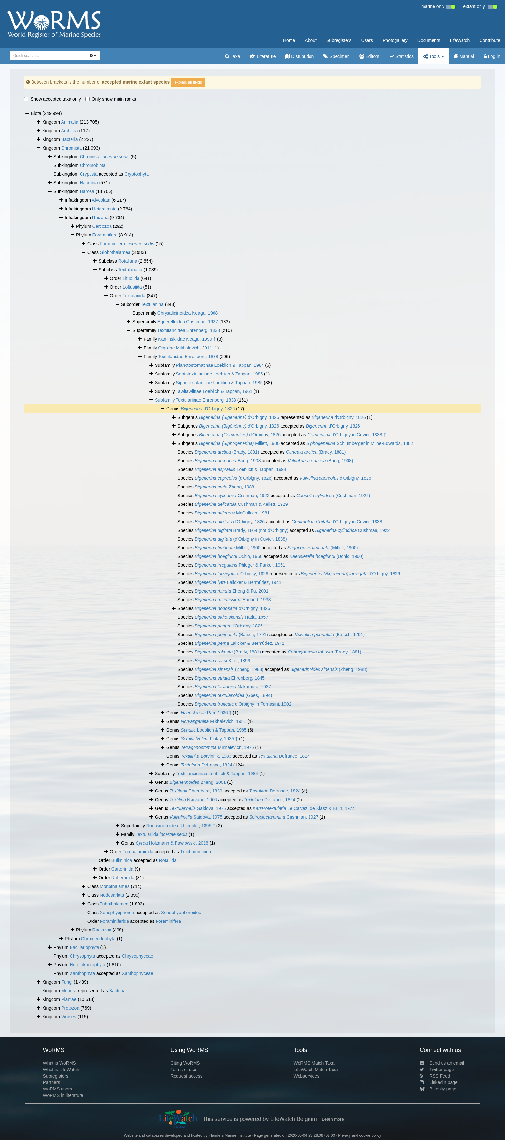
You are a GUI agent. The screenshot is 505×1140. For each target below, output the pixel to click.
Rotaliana (127, 261)
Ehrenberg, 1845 (230, 678)
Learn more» (334, 1119)
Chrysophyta (82, 956)
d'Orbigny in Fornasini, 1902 (243, 704)
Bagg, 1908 (228, 460)
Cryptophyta (136, 174)
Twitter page (437, 1069)
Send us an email (442, 1063)
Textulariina (152, 304)
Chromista (71, 148)
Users (367, 40)
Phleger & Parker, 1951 (240, 565)
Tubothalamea (114, 903)
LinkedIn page (439, 1082)
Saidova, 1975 (197, 808)
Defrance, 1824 (284, 756)
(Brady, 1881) (227, 452)
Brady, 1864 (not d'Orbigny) (241, 530)
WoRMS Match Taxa (314, 1063)
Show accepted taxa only (52, 99)
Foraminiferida (114, 921)
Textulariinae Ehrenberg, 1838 (206, 400)
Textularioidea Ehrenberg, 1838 (188, 330)
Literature (263, 56)
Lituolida (131, 278)
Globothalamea (115, 252)
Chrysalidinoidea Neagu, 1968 (187, 313)
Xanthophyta (82, 973)
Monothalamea (115, 886)
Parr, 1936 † (206, 712)
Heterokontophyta (88, 964)
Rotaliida (167, 860)
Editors (369, 56)
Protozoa (70, 1008)
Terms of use (183, 1069)
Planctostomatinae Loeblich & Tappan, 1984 (220, 365)
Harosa (87, 191)
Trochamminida (137, 851)
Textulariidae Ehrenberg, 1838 (188, 356)
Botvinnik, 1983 (206, 756)
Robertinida (123, 877)
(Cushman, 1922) (333, 495)
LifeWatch (460, 40)
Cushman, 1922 (232, 495)
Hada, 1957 (231, 617)
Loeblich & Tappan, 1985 (213, 730)
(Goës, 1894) (233, 695)
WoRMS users (57, 1088)
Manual (464, 56)
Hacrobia (89, 182)
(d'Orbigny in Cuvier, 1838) (241, 539)
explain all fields (188, 82)
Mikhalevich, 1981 (213, 721)
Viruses (68, 1016)
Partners (51, 1082)
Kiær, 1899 (222, 660)
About (311, 40)
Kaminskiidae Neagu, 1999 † (187, 339)
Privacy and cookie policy (359, 1135)
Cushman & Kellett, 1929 (241, 504)
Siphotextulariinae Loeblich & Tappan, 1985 (219, 382)
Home (289, 40)
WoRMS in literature (63, 1095)
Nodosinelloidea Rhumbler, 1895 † (180, 825)
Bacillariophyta (84, 947)
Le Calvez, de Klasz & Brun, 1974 (304, 808)
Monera (68, 990)
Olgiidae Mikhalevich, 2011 (185, 347)
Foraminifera (105, 234)
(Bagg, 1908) (320, 460)
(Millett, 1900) (322, 547)
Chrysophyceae (137, 956)
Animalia (69, 122)
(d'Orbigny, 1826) (234, 478)
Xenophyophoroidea (181, 912)
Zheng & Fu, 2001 (232, 591)
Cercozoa (102, 226)
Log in (492, 56)
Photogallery (395, 40)
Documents (428, 40)
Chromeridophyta (98, 938)
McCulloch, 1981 (232, 512)
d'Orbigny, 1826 (208, 408)
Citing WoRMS (185, 1063)
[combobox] (48, 55)
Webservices (306, 1076)
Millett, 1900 (239, 443)
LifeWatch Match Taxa (316, 1069)
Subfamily (165, 400)
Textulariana (130, 269)
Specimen (336, 56)
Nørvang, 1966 (193, 799)
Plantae (68, 999)
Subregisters (339, 40)
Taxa (232, 56)
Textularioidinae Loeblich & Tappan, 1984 (217, 773)
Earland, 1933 (233, 599)
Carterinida (122, 869)
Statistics (401, 56)
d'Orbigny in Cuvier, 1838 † (346, 434)
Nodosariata (112, 895)
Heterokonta (104, 208)
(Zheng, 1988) (229, 669)
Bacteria (69, 139)
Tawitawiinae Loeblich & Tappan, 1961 (214, 391)
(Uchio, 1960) (326, 556)
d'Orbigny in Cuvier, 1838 (336, 521)
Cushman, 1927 (283, 817)
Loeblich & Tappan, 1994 (240, 469)
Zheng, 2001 (197, 782)
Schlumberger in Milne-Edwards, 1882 (359, 443)
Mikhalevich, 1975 (217, 747)
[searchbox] (47, 55)
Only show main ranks (110, 99)
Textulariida (133, 295)
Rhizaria (100, 217)
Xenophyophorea (117, 912)
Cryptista (89, 174)
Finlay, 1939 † (209, 738)
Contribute (489, 40)
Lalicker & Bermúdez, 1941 (238, 582)
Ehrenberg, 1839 (195, 790)
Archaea (69, 130)
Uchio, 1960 (228, 556)
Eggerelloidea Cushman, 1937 (187, 321)
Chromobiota (93, 165)
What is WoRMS (59, 1063)
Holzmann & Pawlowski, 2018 (172, 843)
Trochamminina (195, 851)
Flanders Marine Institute (230, 1135)
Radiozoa (101, 929)
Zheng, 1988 (224, 486)
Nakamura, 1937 (233, 686)
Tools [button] (433, 56)
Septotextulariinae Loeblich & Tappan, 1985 (219, 373)
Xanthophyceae (137, 973)
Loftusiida (132, 287)
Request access (186, 1076)
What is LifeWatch (61, 1069)
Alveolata (101, 200)
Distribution (299, 56)
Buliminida (121, 860)
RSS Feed (435, 1076)
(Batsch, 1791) (231, 634)
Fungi (66, 982)
